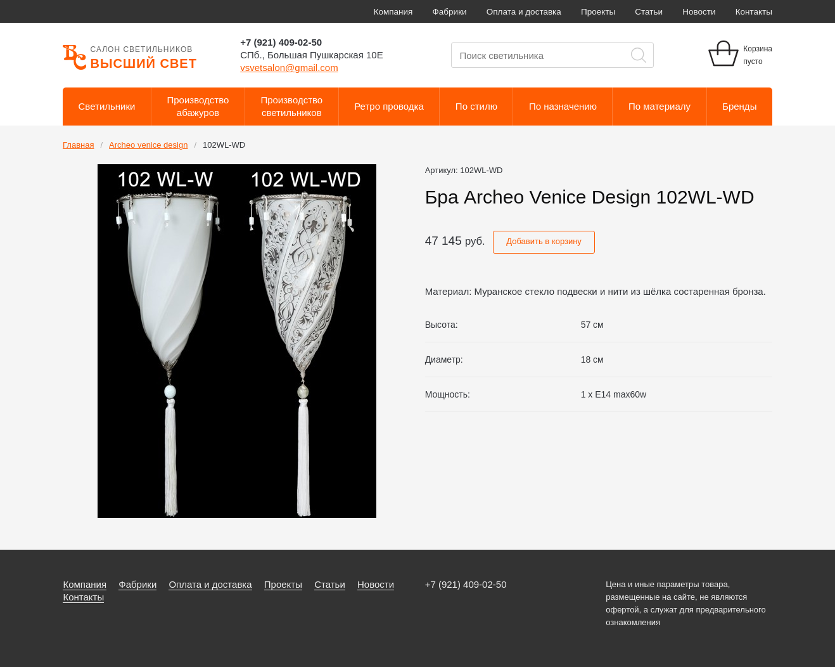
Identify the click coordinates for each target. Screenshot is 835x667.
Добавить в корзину (544, 241)
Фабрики (450, 11)
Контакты (754, 11)
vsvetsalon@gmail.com (289, 67)
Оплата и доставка (524, 11)
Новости (698, 11)
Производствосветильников (291, 106)
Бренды (739, 106)
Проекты (598, 11)
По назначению (563, 106)
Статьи (649, 11)
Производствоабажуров (198, 106)
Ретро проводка (389, 106)
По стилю (476, 106)
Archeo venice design (148, 145)
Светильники (107, 106)
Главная (78, 145)
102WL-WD (224, 145)
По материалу (659, 106)
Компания (393, 11)
